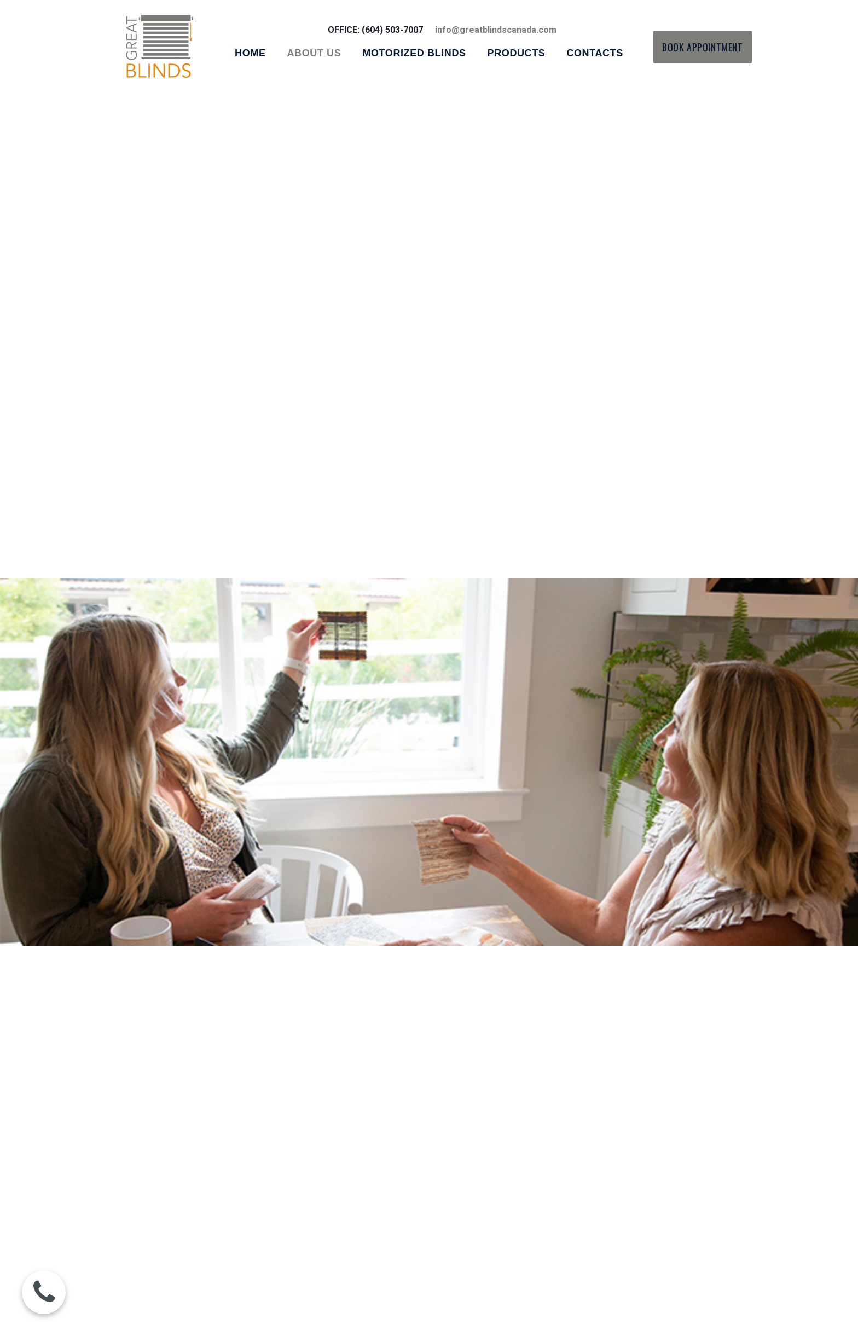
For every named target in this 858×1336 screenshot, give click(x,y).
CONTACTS (594, 53)
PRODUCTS (517, 53)
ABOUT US (314, 53)
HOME (250, 53)
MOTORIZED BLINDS (414, 53)
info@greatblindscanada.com (495, 30)
